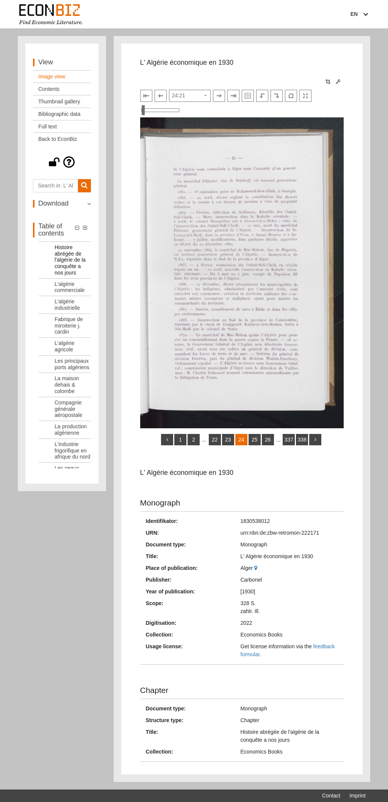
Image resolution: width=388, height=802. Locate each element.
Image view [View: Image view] (51, 76)
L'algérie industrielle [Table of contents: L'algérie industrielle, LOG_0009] (67, 304)
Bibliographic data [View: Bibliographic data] (59, 114)
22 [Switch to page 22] (215, 440)
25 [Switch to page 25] (255, 440)
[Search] (84, 185)
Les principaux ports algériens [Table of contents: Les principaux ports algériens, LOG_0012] (72, 364)
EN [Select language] (360, 14)
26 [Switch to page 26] (268, 440)
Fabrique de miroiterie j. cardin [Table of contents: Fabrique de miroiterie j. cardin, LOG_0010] (69, 325)
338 (302, 440)
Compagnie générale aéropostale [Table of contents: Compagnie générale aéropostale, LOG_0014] (68, 408)
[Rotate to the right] (276, 95)
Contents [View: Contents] (48, 89)
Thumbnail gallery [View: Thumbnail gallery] (59, 101)
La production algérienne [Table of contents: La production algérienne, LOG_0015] (71, 429)
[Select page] (189, 95)
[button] (62, 162)
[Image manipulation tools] (338, 81)
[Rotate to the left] (262, 95)
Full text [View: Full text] (47, 126)
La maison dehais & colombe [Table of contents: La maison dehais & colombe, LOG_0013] (67, 384)
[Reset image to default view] (291, 95)
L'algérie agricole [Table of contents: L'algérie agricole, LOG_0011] (65, 346)
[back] (167, 439)
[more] (315, 439)
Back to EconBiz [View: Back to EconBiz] (57, 139)
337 (289, 440)
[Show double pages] (247, 95)
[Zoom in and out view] (160, 110)
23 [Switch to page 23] (228, 440)
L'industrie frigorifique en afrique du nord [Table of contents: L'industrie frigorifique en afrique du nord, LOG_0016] (72, 450)
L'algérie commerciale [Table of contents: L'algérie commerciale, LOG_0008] (69, 287)
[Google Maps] (256, 568)
